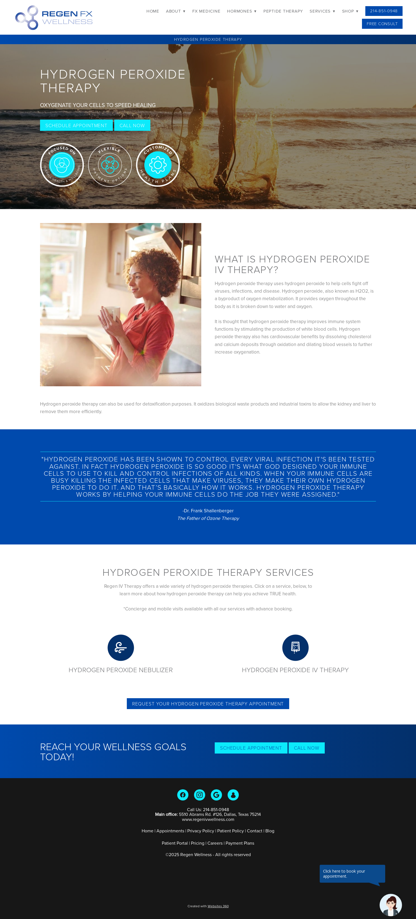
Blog (269, 831)
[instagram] (199, 794)
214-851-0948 (384, 11)
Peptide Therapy (283, 11)
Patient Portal (175, 843)
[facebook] (182, 794)
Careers (215, 843)
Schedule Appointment (76, 125)
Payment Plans (240, 843)
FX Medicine (206, 11)
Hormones (242, 11)
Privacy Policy (200, 831)
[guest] (233, 794)
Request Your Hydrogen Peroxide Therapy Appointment (208, 703)
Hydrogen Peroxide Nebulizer (121, 669)
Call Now (132, 125)
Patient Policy (231, 831)
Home (152, 11)
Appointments (170, 831)
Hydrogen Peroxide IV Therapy (295, 669)
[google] (216, 794)
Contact (254, 831)
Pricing (197, 843)
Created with (208, 906)
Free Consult (382, 24)
